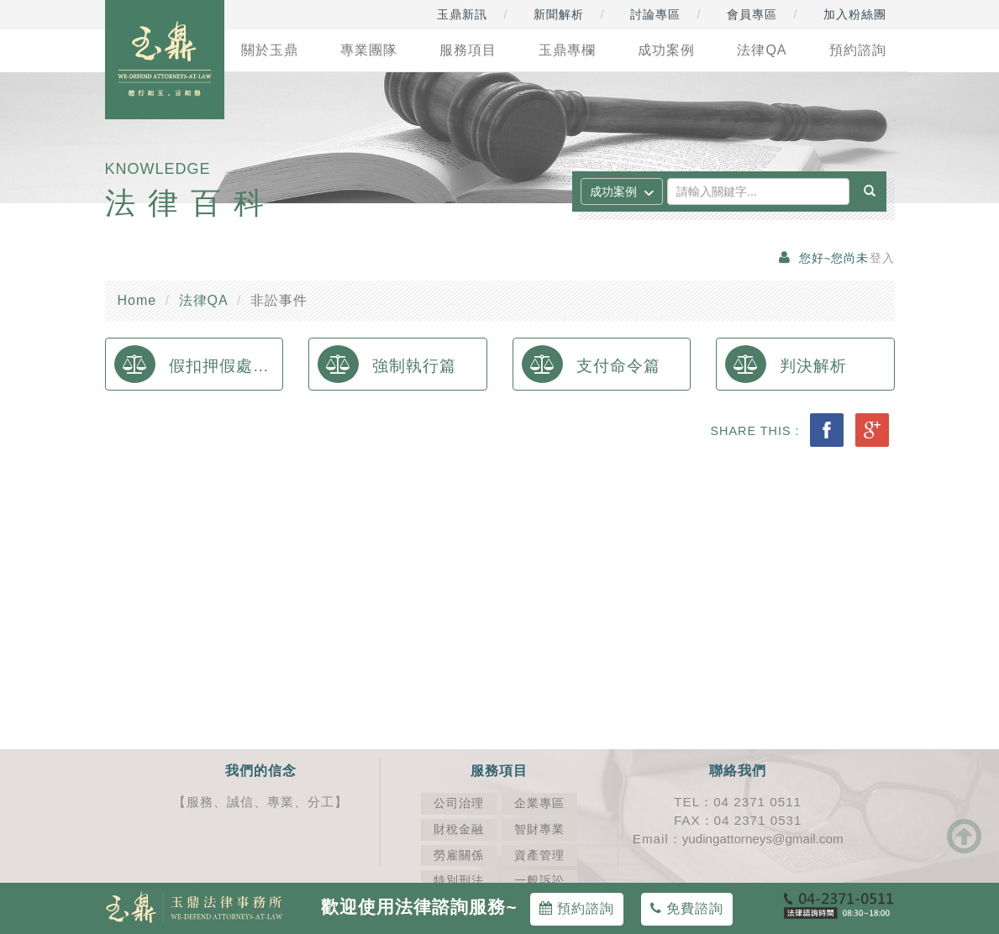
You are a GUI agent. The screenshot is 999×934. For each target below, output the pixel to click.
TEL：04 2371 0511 (738, 802)
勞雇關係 (459, 855)
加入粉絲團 (854, 14)
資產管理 (539, 855)
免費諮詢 (686, 908)
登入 (882, 258)
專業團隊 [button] (368, 50)
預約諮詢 (576, 908)
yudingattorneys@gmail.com (763, 839)
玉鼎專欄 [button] (567, 50)
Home (137, 300)
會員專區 (752, 14)
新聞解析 (559, 14)
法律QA (204, 300)
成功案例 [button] (666, 50)
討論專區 (655, 14)
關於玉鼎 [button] (269, 50)
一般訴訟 (539, 880)
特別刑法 (459, 880)
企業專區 (539, 803)
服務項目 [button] (468, 50)
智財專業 (539, 829)
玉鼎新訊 (462, 14)
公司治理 (459, 803)
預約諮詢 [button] (857, 50)
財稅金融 (459, 829)
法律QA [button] (761, 50)
